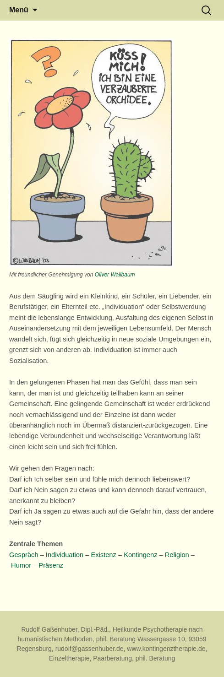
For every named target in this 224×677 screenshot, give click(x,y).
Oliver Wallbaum (115, 274)
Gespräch (23, 554)
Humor (21, 565)
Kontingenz (140, 554)
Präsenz (50, 565)
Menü (18, 10)
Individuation (64, 554)
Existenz (103, 554)
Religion (177, 554)
